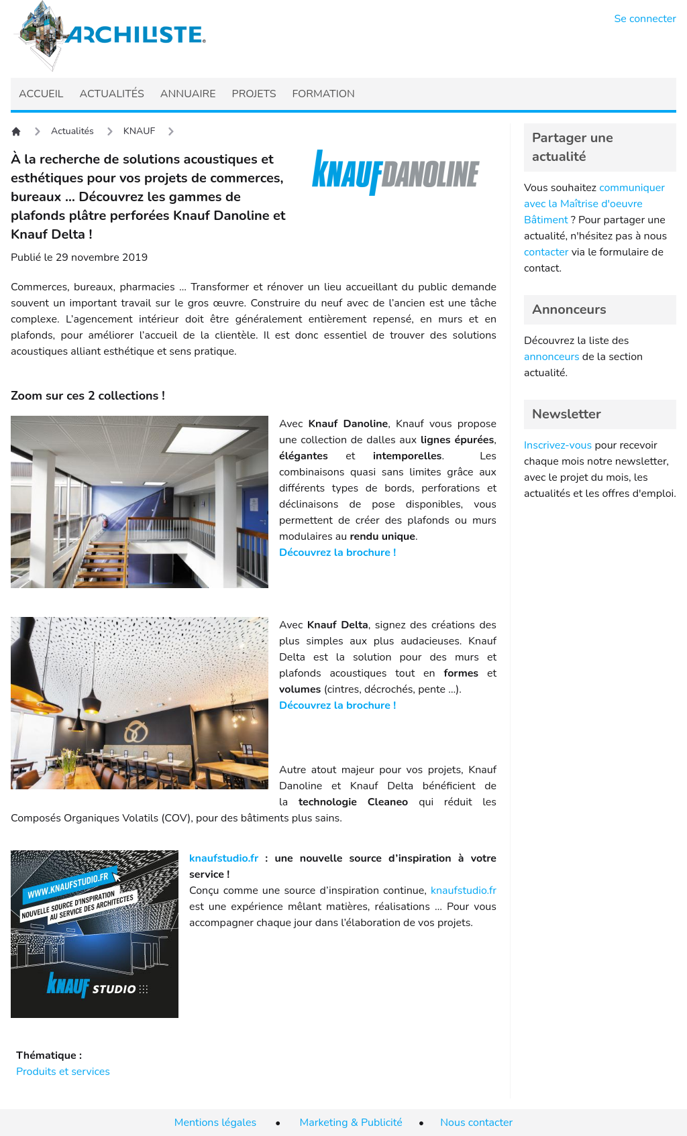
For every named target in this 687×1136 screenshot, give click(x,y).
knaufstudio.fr (223, 858)
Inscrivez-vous (558, 445)
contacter (546, 252)
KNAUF (139, 131)
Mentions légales (215, 1122)
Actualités (72, 131)
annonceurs (552, 356)
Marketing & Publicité (351, 1122)
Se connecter (646, 18)
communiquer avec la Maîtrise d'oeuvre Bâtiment (594, 203)
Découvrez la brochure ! (337, 552)
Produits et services (63, 1071)
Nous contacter (476, 1122)
